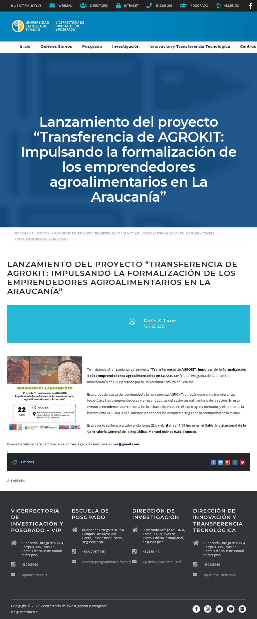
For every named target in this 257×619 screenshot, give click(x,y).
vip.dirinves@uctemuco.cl (162, 562)
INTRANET (131, 5)
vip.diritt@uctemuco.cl (220, 575)
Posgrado (92, 46)
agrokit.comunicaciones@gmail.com (108, 444)
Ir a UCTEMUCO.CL (26, 5)
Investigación (126, 46)
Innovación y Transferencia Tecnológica (190, 46)
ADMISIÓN (231, 5)
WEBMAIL (65, 5)
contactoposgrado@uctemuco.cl (106, 562)
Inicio (25, 46)
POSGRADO (199, 5)
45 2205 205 (163, 5)
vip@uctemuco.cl (34, 575)
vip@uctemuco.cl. (25, 612)
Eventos (27, 462)
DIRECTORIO (99, 5)
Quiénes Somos (56, 46)
